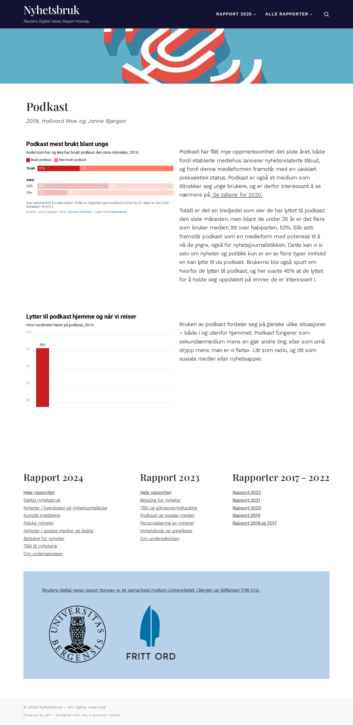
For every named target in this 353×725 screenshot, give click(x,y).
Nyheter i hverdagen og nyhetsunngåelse (65, 507)
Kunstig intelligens (41, 515)
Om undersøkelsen (43, 553)
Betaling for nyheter (43, 538)
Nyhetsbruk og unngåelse (166, 530)
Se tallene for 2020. (236, 194)
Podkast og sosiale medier (167, 515)
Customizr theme (104, 715)
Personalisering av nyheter (167, 523)
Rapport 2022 (246, 492)
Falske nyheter (38, 523)
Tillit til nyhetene (40, 546)
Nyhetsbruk (51, 707)
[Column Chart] (100, 360)
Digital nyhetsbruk (41, 500)
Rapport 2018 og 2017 (254, 523)
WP (48, 715)
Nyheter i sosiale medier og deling (58, 530)
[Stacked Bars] (100, 177)
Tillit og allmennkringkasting (168, 507)
